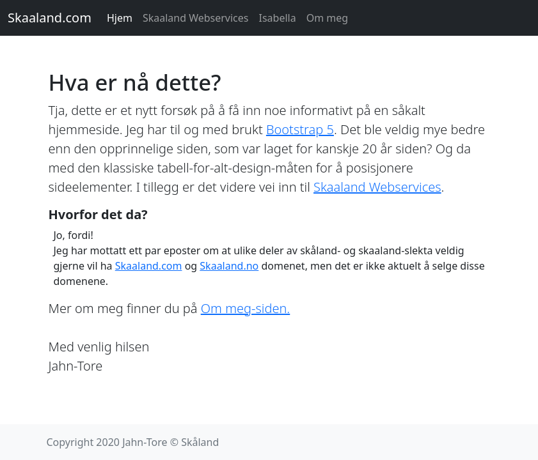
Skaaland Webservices (196, 18)
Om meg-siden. (245, 308)
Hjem (119, 18)
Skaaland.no (229, 266)
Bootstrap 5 (300, 129)
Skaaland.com (49, 17)
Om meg (327, 18)
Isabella (277, 18)
